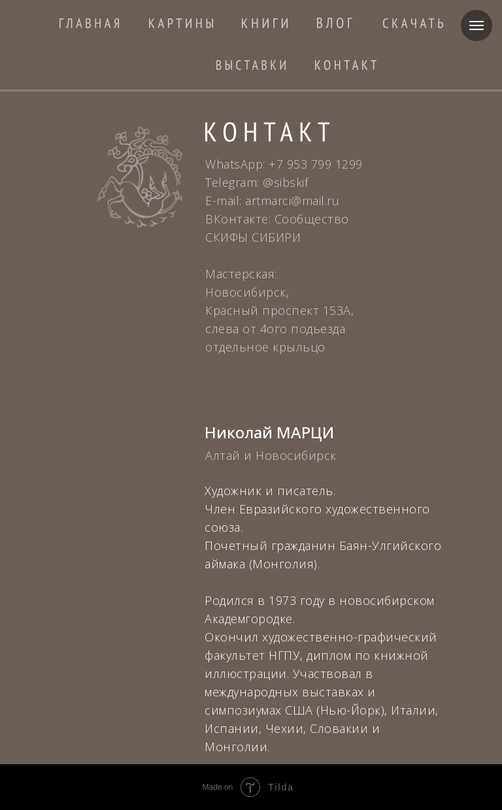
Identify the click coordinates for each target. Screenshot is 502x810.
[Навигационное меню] (476, 25)
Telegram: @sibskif (256, 182)
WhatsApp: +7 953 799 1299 (284, 164)
